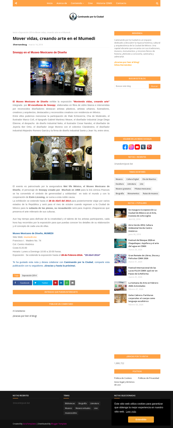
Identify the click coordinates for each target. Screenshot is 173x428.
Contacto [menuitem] (121, 3)
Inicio (15, 32)
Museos (119, 179)
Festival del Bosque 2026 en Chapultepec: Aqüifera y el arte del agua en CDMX (143, 243)
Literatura (131, 184)
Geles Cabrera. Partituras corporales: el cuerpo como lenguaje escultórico (141, 298)
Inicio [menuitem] (50, 3)
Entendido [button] (141, 419)
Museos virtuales (83, 408)
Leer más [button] (131, 411)
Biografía (120, 193)
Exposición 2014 (26, 32)
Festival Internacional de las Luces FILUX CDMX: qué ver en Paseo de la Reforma (142, 270)
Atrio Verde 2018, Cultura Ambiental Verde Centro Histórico (140, 228)
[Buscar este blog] (131, 86)
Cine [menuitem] (90, 3)
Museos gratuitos (123, 188)
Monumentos (133, 193)
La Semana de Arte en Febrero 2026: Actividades (143, 284)
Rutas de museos (150, 193)
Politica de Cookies (123, 378)
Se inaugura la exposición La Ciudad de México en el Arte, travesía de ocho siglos (142, 212)
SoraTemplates (29, 423)
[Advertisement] (137, 112)
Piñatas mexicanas (143, 188)
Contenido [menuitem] (76, 3)
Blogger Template (59, 423)
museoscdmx (71, 413)
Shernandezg (20, 44)
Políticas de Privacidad (148, 378)
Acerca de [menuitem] (62, 3)
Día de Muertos (149, 179)
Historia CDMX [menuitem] (104, 3)
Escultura (120, 184)
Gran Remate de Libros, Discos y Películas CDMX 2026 (144, 257)
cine (141, 184)
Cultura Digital (132, 179)
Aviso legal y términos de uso (124, 383)
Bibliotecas (70, 403)
